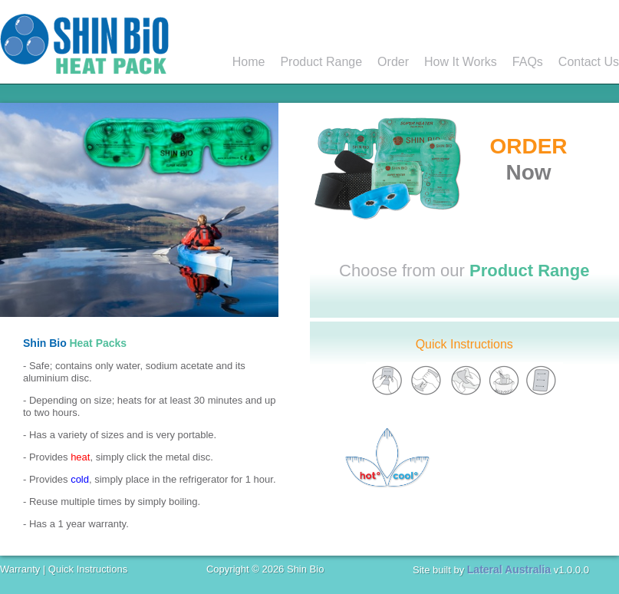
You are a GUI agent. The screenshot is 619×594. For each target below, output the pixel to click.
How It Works (460, 61)
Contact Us (588, 61)
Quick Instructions (464, 344)
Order (393, 61)
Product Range (321, 61)
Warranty (20, 569)
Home (248, 61)
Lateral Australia (509, 569)
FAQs (527, 61)
